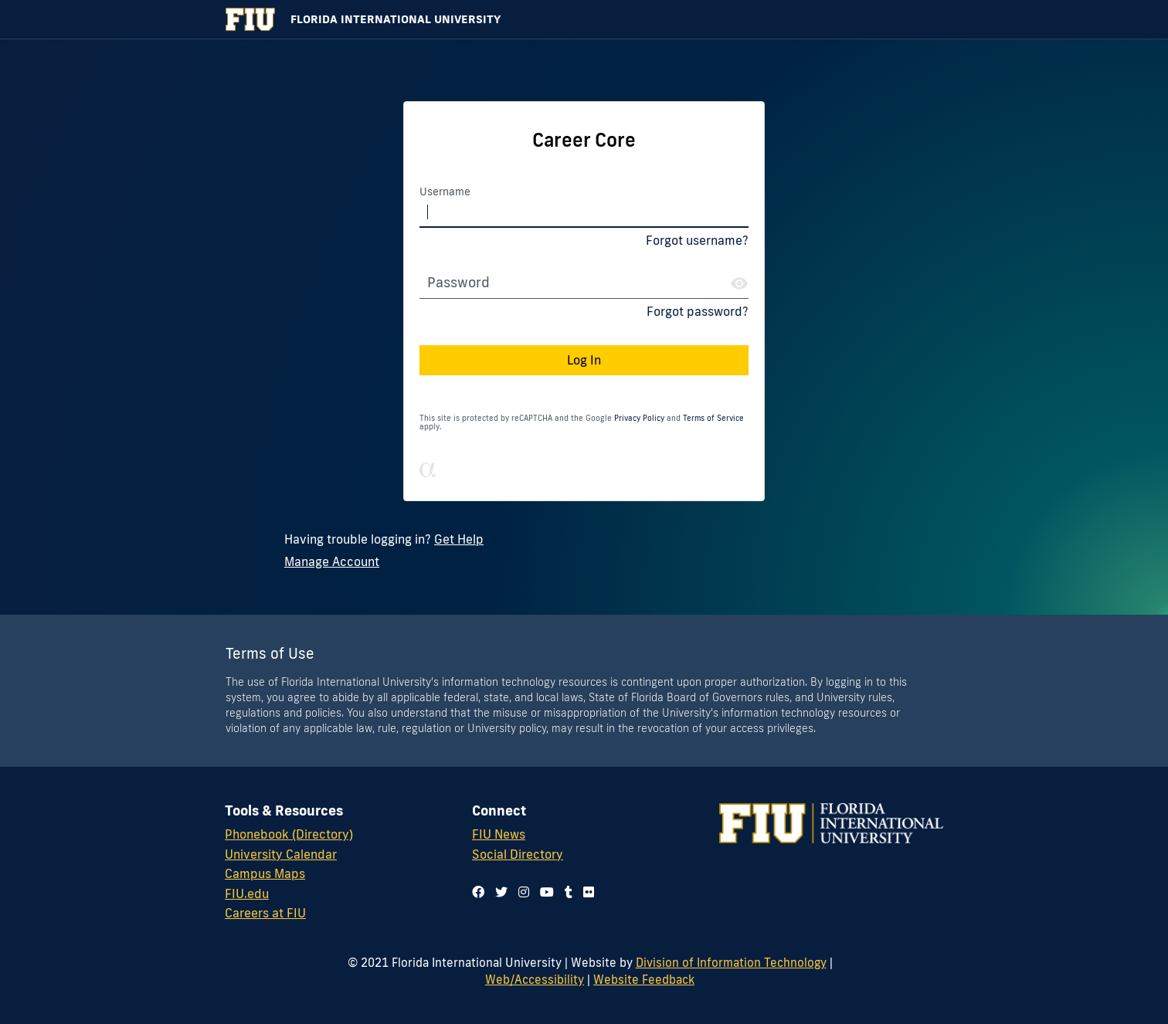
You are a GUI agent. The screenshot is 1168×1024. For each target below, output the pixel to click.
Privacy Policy (639, 418)
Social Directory (517, 854)
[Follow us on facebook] (478, 892)
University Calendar (281, 854)
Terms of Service (713, 418)
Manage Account (331, 561)
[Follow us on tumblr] (568, 892)
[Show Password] (739, 283)
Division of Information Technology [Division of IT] (731, 962)
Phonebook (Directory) (289, 834)
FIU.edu (247, 893)
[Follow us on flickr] (588, 892)
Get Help (459, 539)
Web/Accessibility (534, 979)
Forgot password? (698, 311)
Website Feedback (643, 979)
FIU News (498, 834)
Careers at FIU (265, 913)
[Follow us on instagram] (523, 892)
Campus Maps (265, 873)
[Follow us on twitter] (501, 892)
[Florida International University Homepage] (584, 19)
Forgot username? (697, 240)
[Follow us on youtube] (547, 892)
